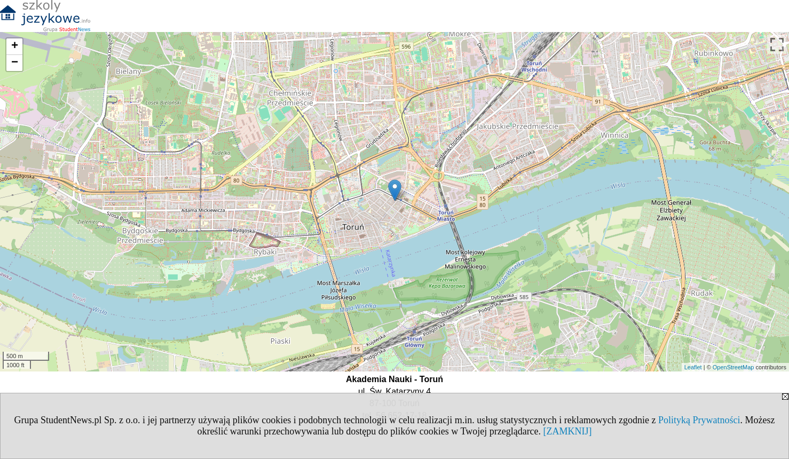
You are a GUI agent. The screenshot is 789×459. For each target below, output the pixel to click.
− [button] (14, 63)
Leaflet (693, 367)
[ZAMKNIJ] (567, 431)
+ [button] (14, 46)
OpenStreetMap (733, 367)
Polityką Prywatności (699, 420)
